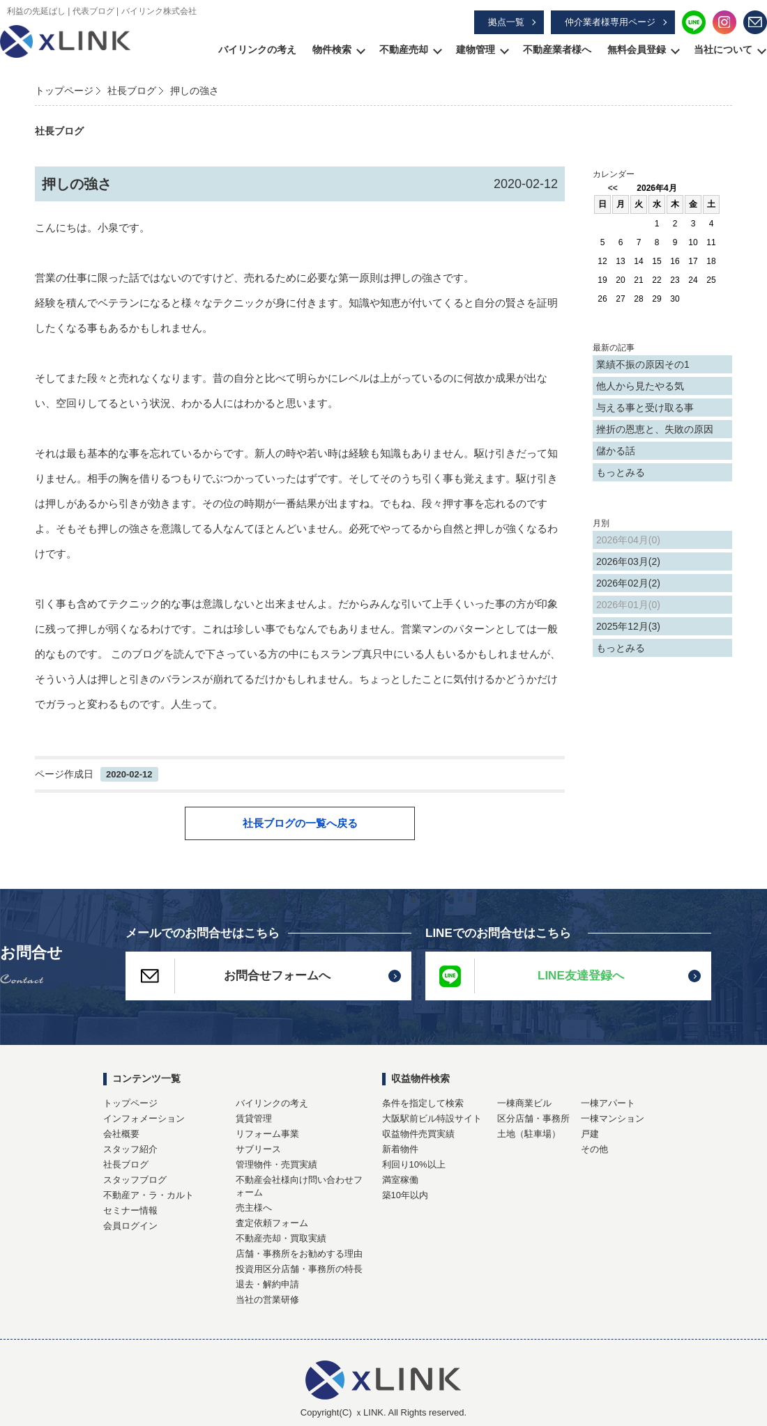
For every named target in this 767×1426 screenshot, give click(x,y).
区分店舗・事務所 (533, 1118)
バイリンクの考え (257, 49)
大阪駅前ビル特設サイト (432, 1118)
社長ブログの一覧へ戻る (300, 823)
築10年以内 (405, 1195)
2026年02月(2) (628, 583)
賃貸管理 (254, 1118)
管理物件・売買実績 (276, 1164)
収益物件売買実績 (418, 1134)
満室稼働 (400, 1180)
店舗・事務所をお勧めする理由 (299, 1253)
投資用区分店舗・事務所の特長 (299, 1269)
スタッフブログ (135, 1180)
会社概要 (121, 1134)
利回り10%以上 (414, 1164)
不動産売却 (403, 49)
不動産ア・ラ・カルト (148, 1195)
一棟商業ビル (524, 1103)
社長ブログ (131, 90)
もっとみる (620, 472)
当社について (723, 49)
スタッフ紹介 (130, 1149)
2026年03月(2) (628, 561)
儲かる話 (615, 450)
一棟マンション (612, 1118)
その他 (594, 1149)
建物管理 (475, 49)
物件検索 (331, 49)
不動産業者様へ (557, 49)
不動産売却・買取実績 (281, 1238)
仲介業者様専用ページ (610, 22)
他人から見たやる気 (640, 386)
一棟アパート (608, 1103)
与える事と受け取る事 (645, 407)
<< (613, 188)
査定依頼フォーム (272, 1223)
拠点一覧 (506, 22)
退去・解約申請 (267, 1284)
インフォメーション (144, 1118)
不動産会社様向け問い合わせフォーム (299, 1186)
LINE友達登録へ (524, 976)
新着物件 (400, 1149)
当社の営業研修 (267, 1299)
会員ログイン (130, 1225)
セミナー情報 (130, 1210)
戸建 (590, 1134)
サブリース (258, 1149)
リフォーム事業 (267, 1134)
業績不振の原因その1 (643, 364)
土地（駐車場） (529, 1134)
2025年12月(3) (628, 626)
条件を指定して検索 (423, 1103)
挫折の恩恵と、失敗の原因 (654, 429)
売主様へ (254, 1207)
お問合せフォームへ (228, 976)
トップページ (64, 90)
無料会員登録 (636, 49)
